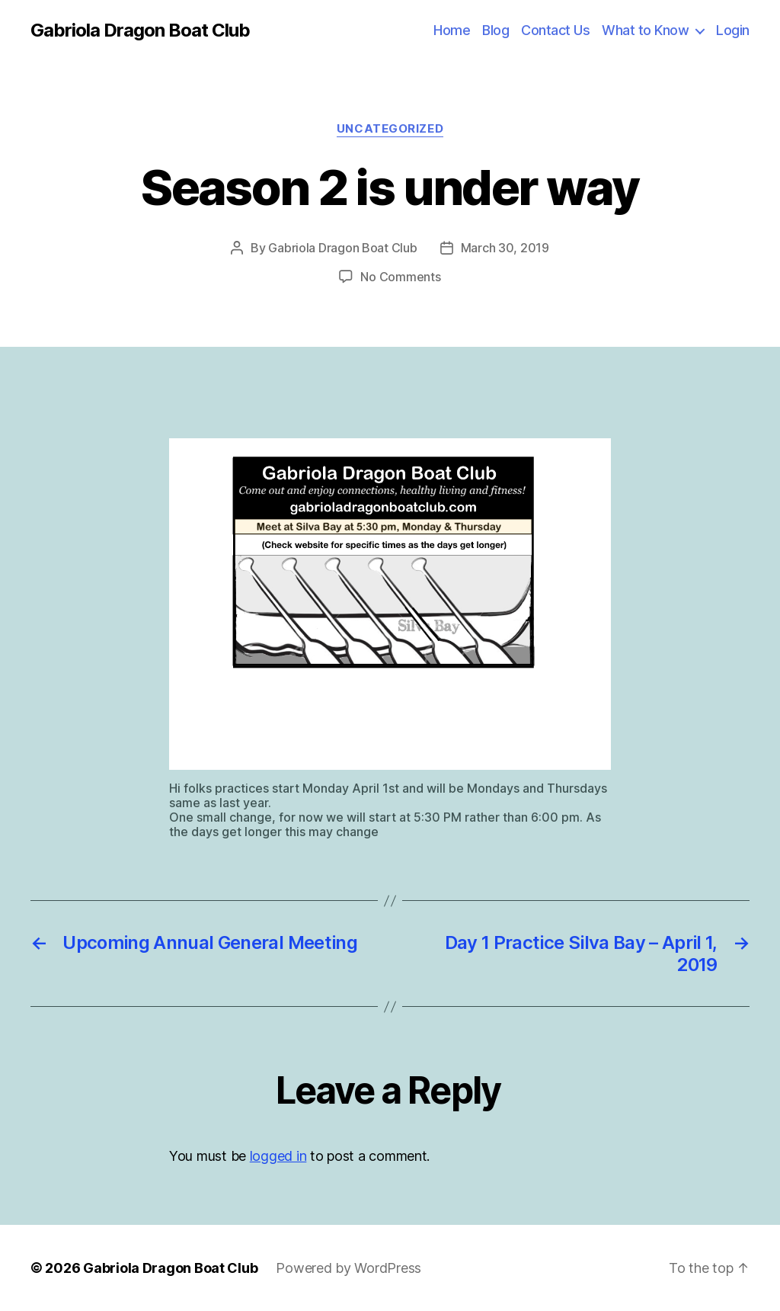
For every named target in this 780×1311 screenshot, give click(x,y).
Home (451, 30)
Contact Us (555, 30)
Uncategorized (390, 129)
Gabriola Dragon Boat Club (140, 30)
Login (733, 30)
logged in (278, 1156)
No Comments (400, 276)
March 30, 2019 (505, 247)
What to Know (645, 30)
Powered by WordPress (348, 1268)
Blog (495, 30)
